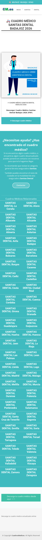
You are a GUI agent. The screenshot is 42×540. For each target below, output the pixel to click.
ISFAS (30, 2)
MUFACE (15, 2)
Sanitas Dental (26, 178)
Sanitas (33, 168)
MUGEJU (24, 2)
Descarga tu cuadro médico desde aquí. (21, 497)
